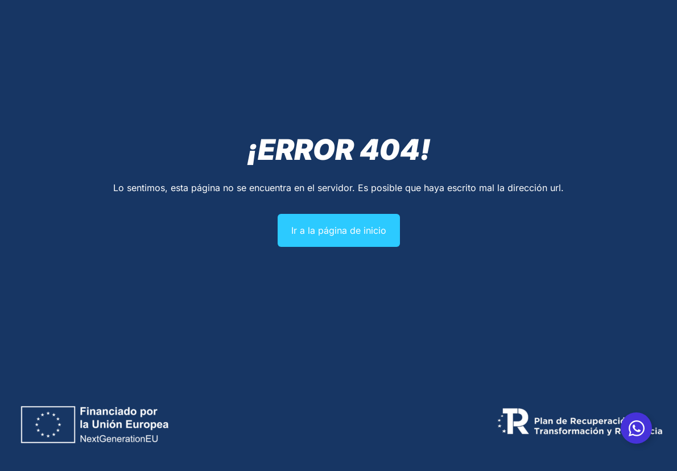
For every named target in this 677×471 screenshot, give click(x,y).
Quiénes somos (180, 49)
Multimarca (430, 49)
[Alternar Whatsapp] (636, 428)
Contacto (508, 49)
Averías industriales (361, 49)
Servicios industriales (266, 50)
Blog (471, 49)
